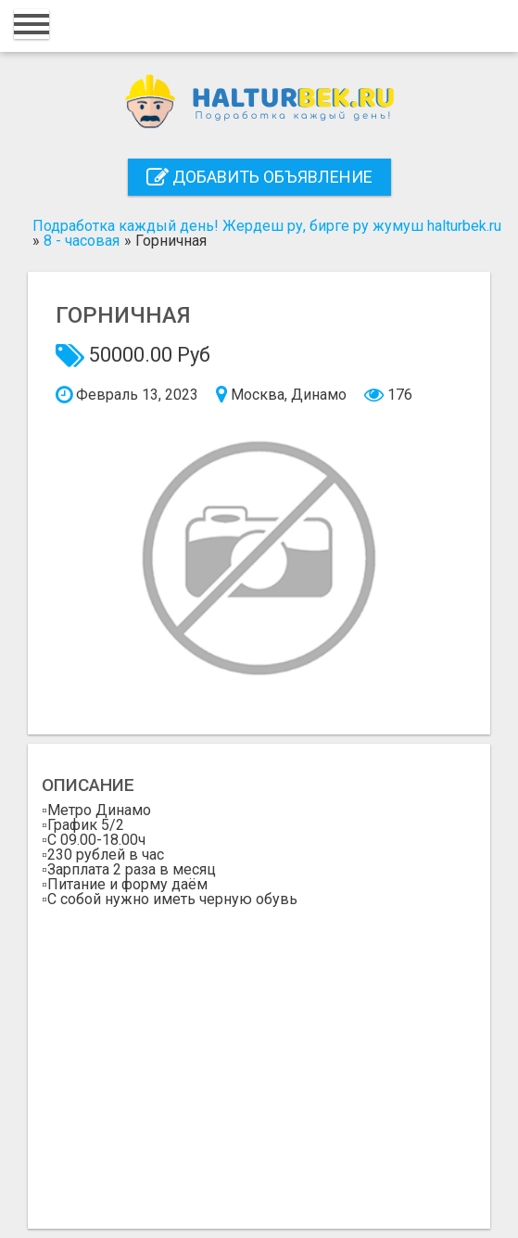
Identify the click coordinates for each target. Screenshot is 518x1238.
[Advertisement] (259, 1061)
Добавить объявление (259, 176)
